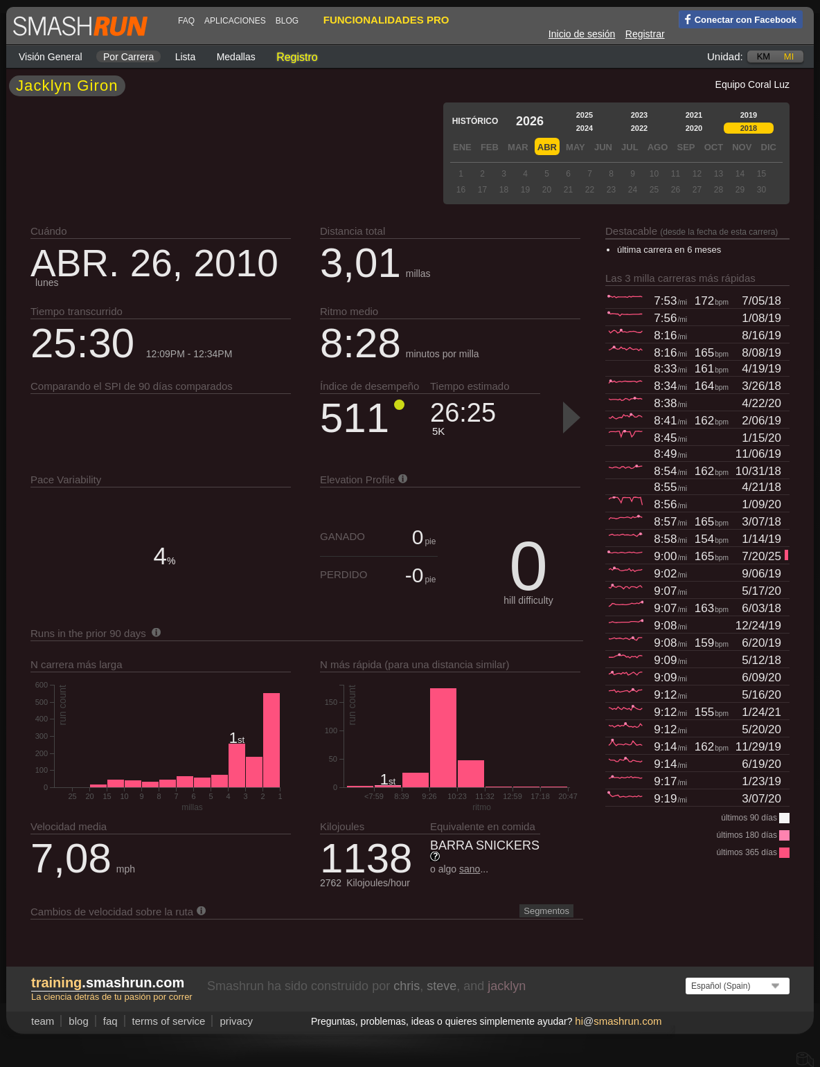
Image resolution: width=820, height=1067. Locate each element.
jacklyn (507, 986)
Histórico (475, 121)
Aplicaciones (235, 21)
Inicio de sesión (582, 33)
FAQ (186, 21)
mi (789, 56)
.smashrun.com (107, 982)
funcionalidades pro (386, 20)
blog (287, 21)
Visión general (50, 56)
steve (441, 986)
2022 (639, 128)
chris (406, 986)
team (42, 1021)
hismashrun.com (618, 1021)
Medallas (236, 56)
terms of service (169, 1021)
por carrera (128, 56)
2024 (584, 128)
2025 (584, 115)
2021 (694, 115)
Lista (185, 56)
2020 (694, 128)
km (764, 56)
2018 (748, 128)
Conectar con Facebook (737, 19)
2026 (530, 121)
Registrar (645, 33)
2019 (748, 115)
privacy (236, 1021)
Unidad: (725, 56)
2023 (639, 115)
